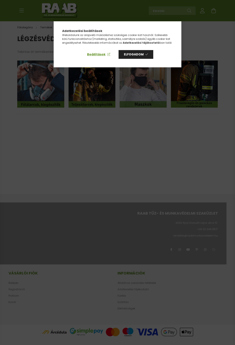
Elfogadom (134, 54)
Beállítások (96, 54)
